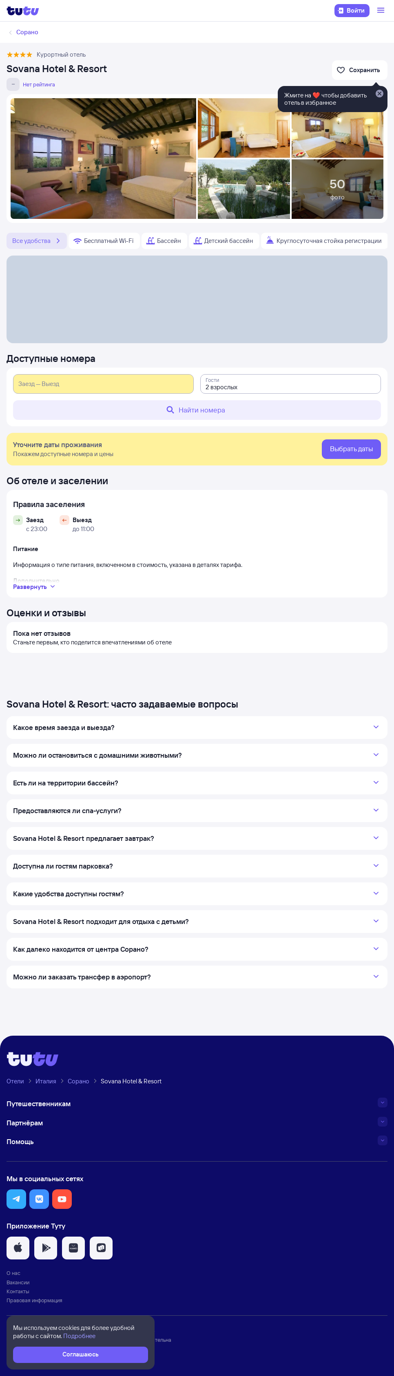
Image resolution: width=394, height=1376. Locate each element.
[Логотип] (23, 10)
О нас (13, 1273)
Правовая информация (34, 1300)
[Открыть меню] (381, 10)
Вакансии (18, 1282)
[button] (16, 1199)
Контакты (18, 1291)
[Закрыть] (379, 94)
